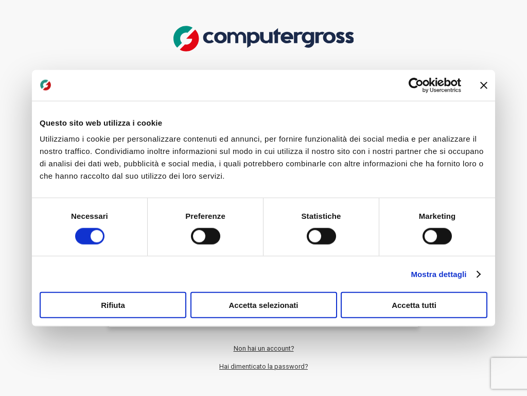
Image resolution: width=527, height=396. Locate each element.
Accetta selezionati (263, 305)
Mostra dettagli (438, 273)
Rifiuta (113, 305)
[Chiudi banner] (483, 85)
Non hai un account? (264, 348)
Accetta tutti (414, 305)
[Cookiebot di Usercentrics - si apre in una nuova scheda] (416, 85)
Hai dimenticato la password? (263, 366)
